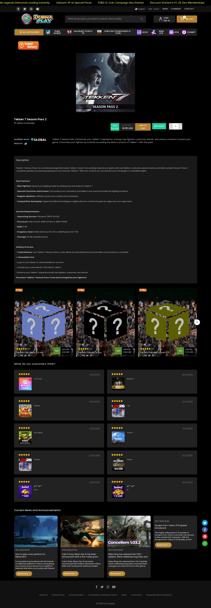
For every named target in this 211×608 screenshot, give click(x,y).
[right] (197, 322)
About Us (43, 595)
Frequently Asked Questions (159, 595)
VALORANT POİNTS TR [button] (79, 32)
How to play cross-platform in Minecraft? (30, 555)
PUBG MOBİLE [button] (53, 32)
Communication (76, 595)
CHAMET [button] (188, 32)
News (124, 595)
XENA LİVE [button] (157, 32)
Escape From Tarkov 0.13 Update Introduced (171, 526)
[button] (187, 19)
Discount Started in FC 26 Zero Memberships (183, 2)
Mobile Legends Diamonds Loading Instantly (29, 2)
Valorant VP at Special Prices (80, 2)
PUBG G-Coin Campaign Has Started (127, 2)
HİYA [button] (174, 32)
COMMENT (176, 8)
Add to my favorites (24, 123)
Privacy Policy (58, 595)
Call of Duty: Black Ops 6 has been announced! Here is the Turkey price (80, 555)
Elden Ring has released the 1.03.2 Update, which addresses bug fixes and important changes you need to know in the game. (128, 555)
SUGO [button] (142, 32)
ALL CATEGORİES (29, 32)
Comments (136, 595)
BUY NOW (159, 126)
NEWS (165, 8)
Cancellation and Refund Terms (102, 595)
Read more (24, 573)
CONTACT (189, 8)
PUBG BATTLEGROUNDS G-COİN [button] (114, 32)
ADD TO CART (143, 126)
